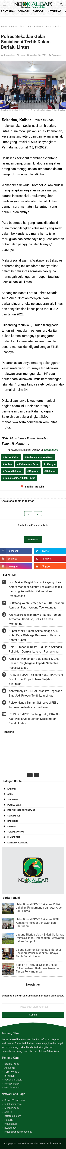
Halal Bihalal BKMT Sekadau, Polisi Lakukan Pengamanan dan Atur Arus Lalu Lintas (39, 908)
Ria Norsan (13, 837)
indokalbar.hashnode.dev (18, 1131)
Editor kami (53, 1051)
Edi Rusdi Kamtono (17, 842)
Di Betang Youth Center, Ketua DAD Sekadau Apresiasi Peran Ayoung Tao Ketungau (36, 605)
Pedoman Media (13, 1079)
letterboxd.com (12, 1115)
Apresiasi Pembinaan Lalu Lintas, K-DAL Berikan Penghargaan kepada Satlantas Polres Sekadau (34, 663)
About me (9, 1067)
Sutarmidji (13, 816)
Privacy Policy (12, 1083)
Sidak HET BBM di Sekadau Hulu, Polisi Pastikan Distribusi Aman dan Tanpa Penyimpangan (38, 968)
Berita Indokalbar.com (32, 1143)
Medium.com (11, 1108)
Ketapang (54, 11)
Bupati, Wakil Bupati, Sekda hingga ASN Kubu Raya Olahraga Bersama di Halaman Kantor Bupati (35, 635)
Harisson (12, 821)
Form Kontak (11, 1071)
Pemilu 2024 (14, 805)
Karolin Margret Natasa (21, 810)
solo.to (8, 1112)
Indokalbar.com (12, 1104)
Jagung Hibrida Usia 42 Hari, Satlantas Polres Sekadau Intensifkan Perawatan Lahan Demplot (40, 938)
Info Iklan (9, 1075)
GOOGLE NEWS (50, 450)
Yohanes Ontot (15, 832)
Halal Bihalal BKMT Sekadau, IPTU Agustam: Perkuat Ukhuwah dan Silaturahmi (37, 923)
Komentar (33, 539)
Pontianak (8, 11)
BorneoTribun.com (14, 1100)
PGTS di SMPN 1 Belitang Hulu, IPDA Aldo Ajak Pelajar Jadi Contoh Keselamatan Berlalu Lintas (35, 719)
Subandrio (13, 799)
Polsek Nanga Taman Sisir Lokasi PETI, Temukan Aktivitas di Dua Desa (33, 705)
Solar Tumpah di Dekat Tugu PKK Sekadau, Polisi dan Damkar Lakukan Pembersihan (35, 649)
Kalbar (11, 789)
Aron (10, 794)
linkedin (8, 1120)
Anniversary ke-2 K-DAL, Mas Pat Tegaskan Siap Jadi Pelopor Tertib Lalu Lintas (35, 693)
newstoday (10, 1127)
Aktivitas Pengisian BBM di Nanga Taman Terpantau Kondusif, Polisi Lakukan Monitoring (35, 619)
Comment (57, 55)
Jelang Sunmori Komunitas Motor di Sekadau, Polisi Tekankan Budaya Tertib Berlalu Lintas (38, 953)
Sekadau (24, 11)
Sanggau (39, 11)
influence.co (11, 1123)
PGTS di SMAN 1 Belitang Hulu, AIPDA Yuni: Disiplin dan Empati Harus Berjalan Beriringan (36, 679)
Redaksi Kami (11, 1064)
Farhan (11, 826)
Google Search (12, 1087)
